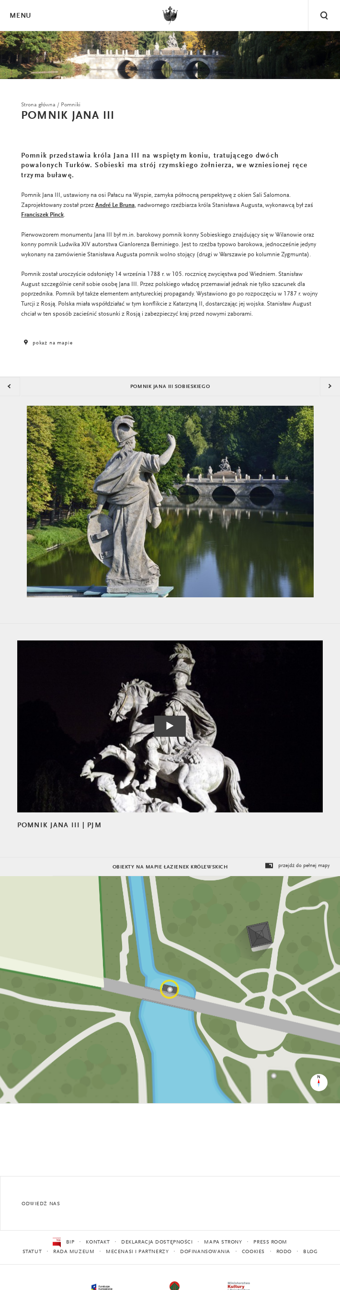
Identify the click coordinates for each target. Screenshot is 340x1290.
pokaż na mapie (47, 343)
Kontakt (98, 1242)
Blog (310, 1252)
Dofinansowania (205, 1252)
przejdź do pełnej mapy (296, 866)
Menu (20, 16)
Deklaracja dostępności (157, 1242)
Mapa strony (223, 1242)
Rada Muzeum (73, 1252)
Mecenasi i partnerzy (137, 1252)
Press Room (270, 1242)
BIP (63, 1242)
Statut (32, 1252)
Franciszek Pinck (42, 215)
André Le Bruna (115, 205)
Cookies (253, 1252)
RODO (284, 1252)
